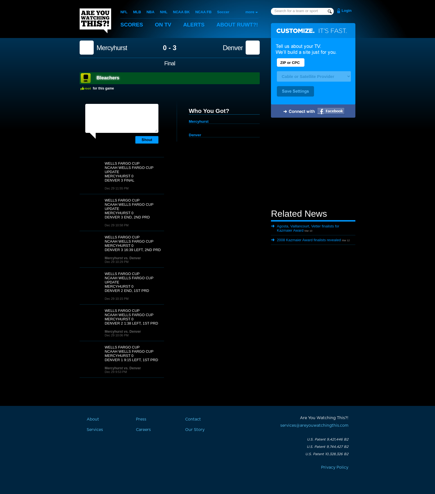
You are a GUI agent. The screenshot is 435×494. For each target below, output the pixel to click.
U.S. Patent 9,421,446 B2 (327, 439)
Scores (131, 25)
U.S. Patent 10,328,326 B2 (326, 454)
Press (141, 419)
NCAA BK (181, 12)
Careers (143, 430)
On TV (163, 25)
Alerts (194, 25)
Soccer (223, 12)
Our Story (195, 430)
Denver (233, 47)
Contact (193, 419)
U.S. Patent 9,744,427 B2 (327, 446)
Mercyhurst (112, 47)
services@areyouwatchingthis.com (314, 426)
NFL (123, 12)
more (249, 12)
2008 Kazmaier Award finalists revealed (309, 240)
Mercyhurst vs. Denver (123, 258)
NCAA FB (203, 12)
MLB (137, 12)
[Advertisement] (313, 164)
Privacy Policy (334, 468)
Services (95, 430)
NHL (164, 12)
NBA (150, 12)
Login (346, 10)
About (237, 25)
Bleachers (108, 78)
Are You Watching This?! (95, 20)
